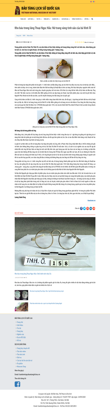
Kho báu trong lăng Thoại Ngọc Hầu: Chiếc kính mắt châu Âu (33, 274)
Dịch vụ (19, 358)
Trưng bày (47, 19)
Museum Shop (21, 367)
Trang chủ (23, 19)
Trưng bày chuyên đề (23, 348)
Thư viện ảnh (21, 355)
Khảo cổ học (30, 36)
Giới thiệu (31, 19)
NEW (24, 36)
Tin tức (39, 19)
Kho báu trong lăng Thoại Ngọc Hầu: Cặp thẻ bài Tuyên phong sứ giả (47, 291)
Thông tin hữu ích (77, 19)
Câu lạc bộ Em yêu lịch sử (24, 361)
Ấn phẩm (20, 364)
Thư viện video (21, 351)
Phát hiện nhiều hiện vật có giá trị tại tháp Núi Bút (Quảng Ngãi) (46, 303)
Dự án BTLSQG (66, 19)
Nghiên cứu (55, 19)
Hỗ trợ (87, 19)
